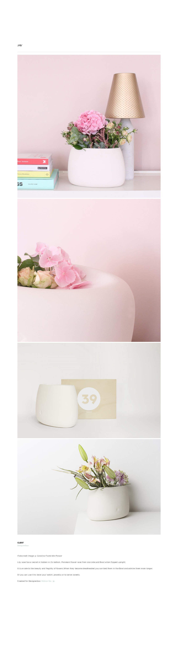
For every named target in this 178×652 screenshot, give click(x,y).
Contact (96, 25)
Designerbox (23, 546)
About (54, 25)
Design (39, 25)
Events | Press (74, 25)
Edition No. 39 (48, 581)
